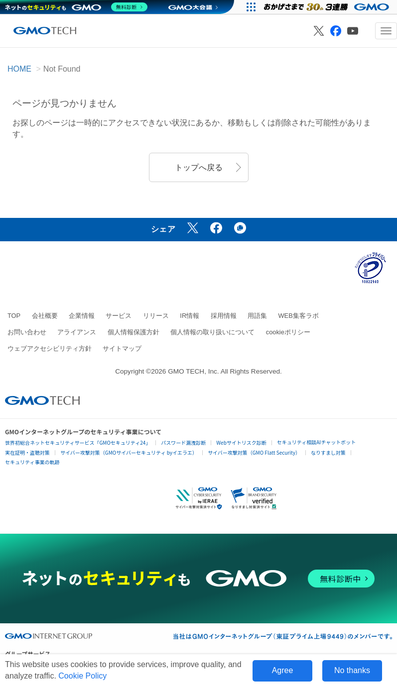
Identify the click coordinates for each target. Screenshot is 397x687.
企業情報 (82, 315)
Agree (282, 670)
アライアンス (76, 332)
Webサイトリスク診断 (241, 442)
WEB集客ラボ (298, 315)
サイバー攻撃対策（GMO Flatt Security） (254, 452)
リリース (156, 315)
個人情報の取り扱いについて (212, 332)
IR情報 (189, 315)
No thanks (352, 670)
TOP (13, 315)
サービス (119, 315)
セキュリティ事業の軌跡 (32, 462)
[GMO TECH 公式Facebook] (335, 30)
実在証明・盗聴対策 (27, 452)
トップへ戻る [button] (199, 167)
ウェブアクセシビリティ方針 (49, 348)
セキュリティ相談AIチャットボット (316, 442)
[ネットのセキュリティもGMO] (76, 7)
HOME (19, 69)
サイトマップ (122, 348)
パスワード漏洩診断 (183, 442)
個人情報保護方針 (133, 332)
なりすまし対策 (328, 452)
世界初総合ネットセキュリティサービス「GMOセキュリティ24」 (77, 442)
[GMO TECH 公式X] (318, 30)
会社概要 (45, 315)
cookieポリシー (288, 332)
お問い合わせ (26, 332)
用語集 (257, 315)
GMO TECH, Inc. (193, 371)
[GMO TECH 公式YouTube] (352, 30)
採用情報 (224, 315)
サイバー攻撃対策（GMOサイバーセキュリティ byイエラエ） (128, 452)
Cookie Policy (82, 676)
